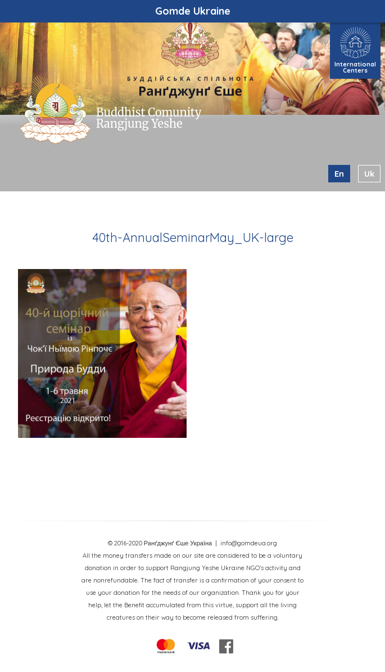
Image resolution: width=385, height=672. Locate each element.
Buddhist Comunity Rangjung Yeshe (148, 118)
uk (369, 173)
